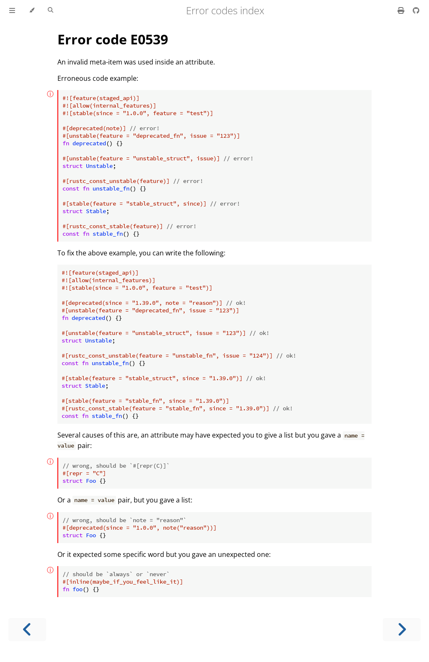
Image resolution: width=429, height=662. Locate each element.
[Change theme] (31, 10)
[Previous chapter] (27, 629)
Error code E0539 (112, 39)
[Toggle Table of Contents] (12, 10)
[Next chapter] (402, 629)
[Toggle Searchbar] (50, 10)
